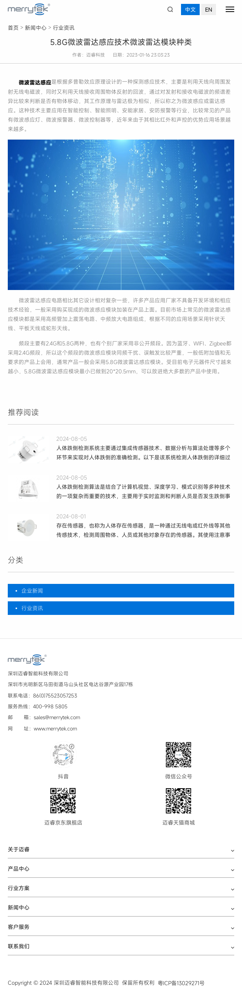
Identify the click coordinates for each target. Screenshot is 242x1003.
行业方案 (19, 888)
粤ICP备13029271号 (181, 983)
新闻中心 (36, 27)
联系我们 (19, 946)
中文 (190, 9)
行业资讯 (64, 27)
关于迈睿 (19, 849)
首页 (13, 27)
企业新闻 (32, 590)
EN (208, 9)
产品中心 (19, 869)
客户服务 (19, 927)
